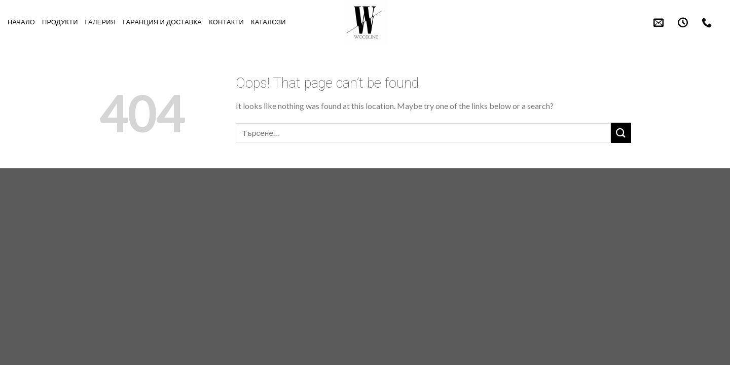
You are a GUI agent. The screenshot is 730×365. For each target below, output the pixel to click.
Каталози (268, 22)
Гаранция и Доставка (162, 22)
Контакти (226, 22)
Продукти (60, 22)
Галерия (100, 22)
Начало (21, 22)
